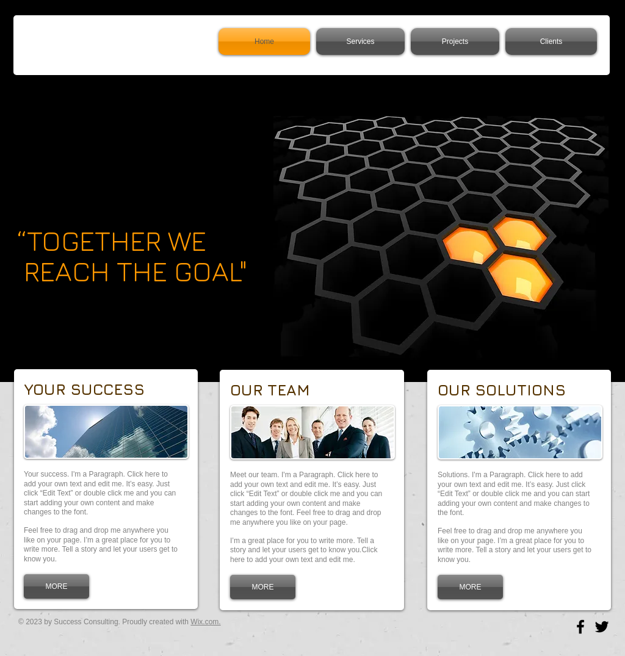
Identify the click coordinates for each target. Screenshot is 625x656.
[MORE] (56, 586)
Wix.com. (205, 622)
